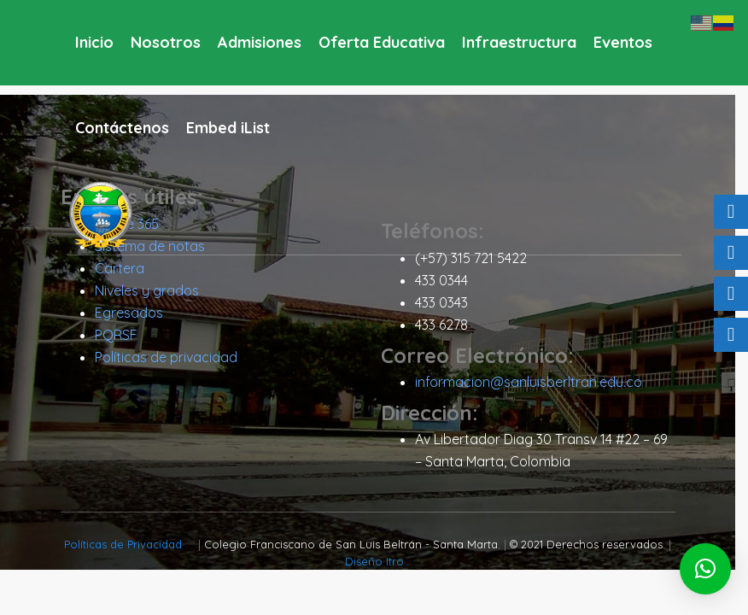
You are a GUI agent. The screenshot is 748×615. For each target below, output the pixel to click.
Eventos (622, 42)
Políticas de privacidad (172, 357)
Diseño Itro (380, 562)
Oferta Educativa (381, 42)
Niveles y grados (153, 291)
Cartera (125, 269)
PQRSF (122, 335)
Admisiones (259, 42)
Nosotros (166, 42)
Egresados (135, 313)
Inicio (94, 42)
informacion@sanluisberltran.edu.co (534, 382)
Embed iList (228, 128)
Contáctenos (122, 128)
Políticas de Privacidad (131, 545)
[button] (705, 568)
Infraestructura (519, 42)
